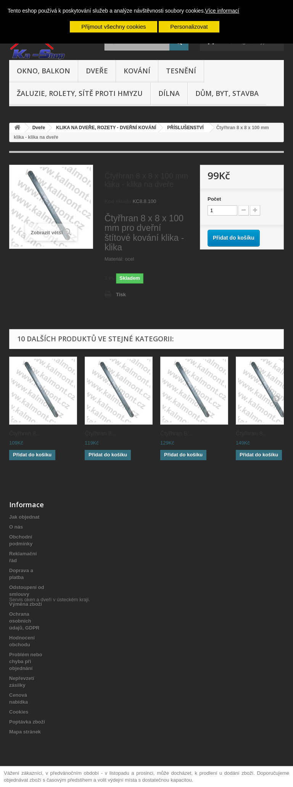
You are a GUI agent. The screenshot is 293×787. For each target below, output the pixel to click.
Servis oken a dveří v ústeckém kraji (49, 745)
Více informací (222, 11)
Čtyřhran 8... (25, 433)
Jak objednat (24, 517)
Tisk (121, 294)
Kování (137, 70)
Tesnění (181, 70)
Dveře (97, 70)
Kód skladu (118, 201)
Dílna (169, 93)
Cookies (19, 712)
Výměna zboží (25, 604)
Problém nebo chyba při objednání (25, 661)
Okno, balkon (43, 70)
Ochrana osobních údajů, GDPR (24, 621)
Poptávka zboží (27, 722)
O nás (16, 527)
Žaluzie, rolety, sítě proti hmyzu (80, 93)
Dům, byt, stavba (227, 93)
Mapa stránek (25, 732)
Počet (214, 199)
